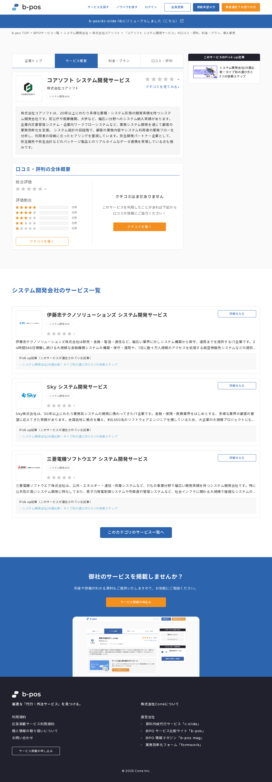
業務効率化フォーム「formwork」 (174, 745)
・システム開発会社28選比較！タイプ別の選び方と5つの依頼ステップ (68, 364)
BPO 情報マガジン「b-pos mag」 (175, 738)
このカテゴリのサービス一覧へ (136, 532)
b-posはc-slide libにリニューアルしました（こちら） (136, 21)
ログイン (151, 7)
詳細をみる (237, 313)
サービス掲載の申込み (136, 602)
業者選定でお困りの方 (241, 7)
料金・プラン (119, 61)
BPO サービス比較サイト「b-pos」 (176, 731)
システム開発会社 (59, 96)
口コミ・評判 (162, 61)
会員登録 (177, 7)
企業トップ (33, 61)
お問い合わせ (22, 738)
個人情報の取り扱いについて (35, 731)
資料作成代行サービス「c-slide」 (173, 724)
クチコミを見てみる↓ (163, 86)
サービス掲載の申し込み (36, 751)
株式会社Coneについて (160, 704)
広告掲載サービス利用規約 (33, 724)
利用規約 (19, 717)
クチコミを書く (42, 241)
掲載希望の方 (206, 7)
